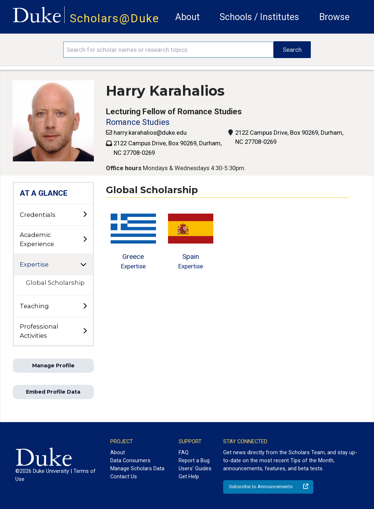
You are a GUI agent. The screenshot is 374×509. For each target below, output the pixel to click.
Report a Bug (194, 460)
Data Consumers (130, 460)
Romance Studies (137, 122)
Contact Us (123, 476)
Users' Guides (195, 468)
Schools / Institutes (259, 17)
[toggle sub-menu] (85, 214)
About (187, 17)
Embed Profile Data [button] (53, 392)
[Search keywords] (168, 50)
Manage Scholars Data (137, 468)
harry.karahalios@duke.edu (150, 132)
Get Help (189, 476)
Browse (334, 17)
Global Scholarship (55, 282)
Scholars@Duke (114, 18)
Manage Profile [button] (53, 365)
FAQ (183, 452)
